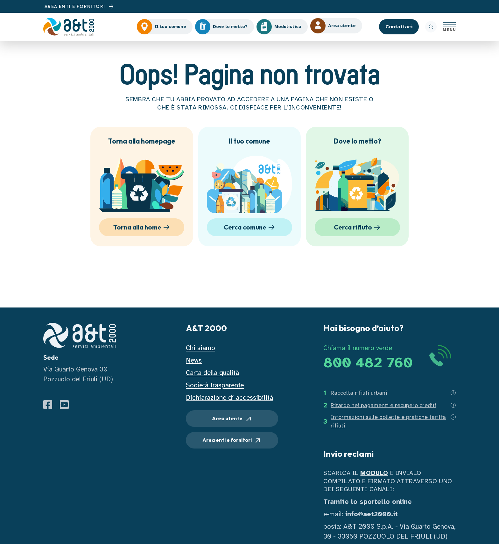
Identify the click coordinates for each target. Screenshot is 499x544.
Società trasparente (215, 385)
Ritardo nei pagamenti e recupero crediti (383, 405)
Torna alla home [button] (142, 227)
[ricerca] (431, 26)
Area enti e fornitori (232, 440)
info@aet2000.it (371, 514)
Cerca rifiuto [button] (358, 227)
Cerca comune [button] (250, 227)
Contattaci (398, 27)
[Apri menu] (449, 27)
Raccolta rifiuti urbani (359, 392)
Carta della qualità (212, 373)
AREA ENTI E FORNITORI (80, 6)
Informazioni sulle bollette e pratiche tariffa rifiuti (388, 421)
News (194, 360)
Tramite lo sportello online (367, 502)
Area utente (232, 419)
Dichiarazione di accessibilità (229, 397)
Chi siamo (200, 348)
